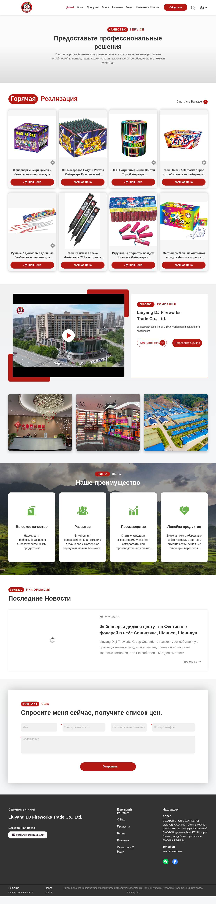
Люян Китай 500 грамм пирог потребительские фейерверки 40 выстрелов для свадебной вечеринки (184, 172)
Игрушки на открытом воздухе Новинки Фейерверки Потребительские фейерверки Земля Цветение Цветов (133, 255)
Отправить (110, 766)
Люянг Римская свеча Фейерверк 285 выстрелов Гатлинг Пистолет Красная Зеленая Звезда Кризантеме (82, 255)
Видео (129, 7)
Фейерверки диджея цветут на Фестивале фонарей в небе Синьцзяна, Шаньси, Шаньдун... (150, 629)
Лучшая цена (32, 181)
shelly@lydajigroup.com (27, 835)
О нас (80, 7)
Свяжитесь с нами (147, 7)
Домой (70, 7)
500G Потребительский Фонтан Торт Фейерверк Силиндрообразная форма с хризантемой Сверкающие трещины (133, 172)
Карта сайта (49, 890)
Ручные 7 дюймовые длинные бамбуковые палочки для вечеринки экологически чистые (32, 255)
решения (117, 7)
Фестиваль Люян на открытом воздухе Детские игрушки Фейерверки (184, 255)
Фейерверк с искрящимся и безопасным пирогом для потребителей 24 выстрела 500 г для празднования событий (32, 172)
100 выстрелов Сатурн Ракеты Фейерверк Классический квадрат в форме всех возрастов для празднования (83, 172)
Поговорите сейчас (193, 342)
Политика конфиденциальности (20, 890)
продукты (93, 7)
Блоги (105, 7)
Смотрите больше (192, 102)
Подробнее (192, 661)
